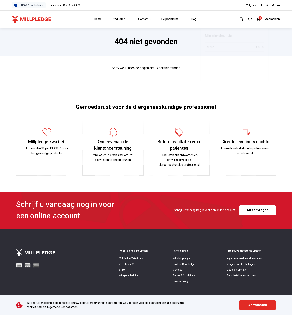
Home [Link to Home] (97, 19)
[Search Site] (240, 19)
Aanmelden (272, 19)
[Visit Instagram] (267, 5)
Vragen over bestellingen (241, 264)
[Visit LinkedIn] (278, 5)
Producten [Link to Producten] (119, 19)
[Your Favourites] (249, 19)
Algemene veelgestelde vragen (244, 258)
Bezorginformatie (237, 270)
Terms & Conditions (184, 275)
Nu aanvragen (257, 210)
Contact (177, 270)
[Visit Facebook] (261, 5)
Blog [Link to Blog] (193, 19)
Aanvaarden (257, 305)
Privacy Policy (180, 281)
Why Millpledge (181, 258)
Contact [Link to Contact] (143, 19)
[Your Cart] (258, 19)
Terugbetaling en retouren (241, 275)
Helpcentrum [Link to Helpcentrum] (170, 19)
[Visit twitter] (273, 5)
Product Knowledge (184, 264)
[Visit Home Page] (31, 19)
